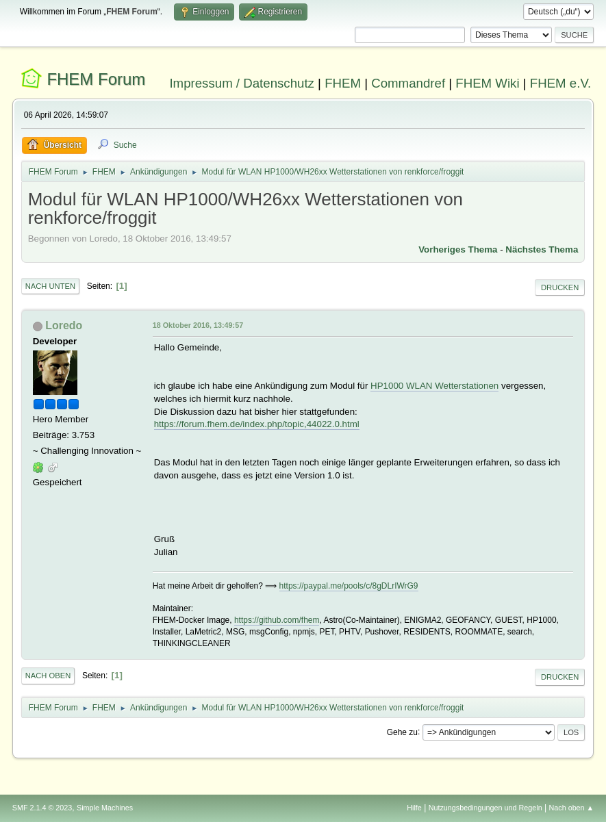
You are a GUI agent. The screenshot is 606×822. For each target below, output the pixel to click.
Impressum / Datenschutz (241, 83)
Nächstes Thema (541, 249)
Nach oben (48, 675)
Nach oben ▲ (571, 808)
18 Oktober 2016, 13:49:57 (198, 325)
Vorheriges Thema (457, 249)
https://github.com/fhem (277, 620)
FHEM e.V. (561, 83)
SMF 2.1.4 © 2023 (42, 808)
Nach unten (50, 286)
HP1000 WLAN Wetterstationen (434, 386)
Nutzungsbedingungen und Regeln (485, 808)
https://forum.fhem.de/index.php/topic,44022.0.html (256, 424)
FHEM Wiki (487, 83)
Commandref (408, 83)
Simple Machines (105, 808)
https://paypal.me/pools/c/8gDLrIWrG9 (348, 586)
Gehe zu (402, 731)
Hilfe (414, 808)
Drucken (560, 287)
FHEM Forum (96, 79)
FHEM (343, 83)
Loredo (63, 325)
